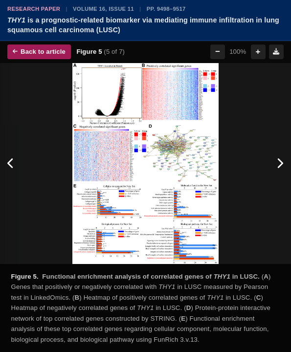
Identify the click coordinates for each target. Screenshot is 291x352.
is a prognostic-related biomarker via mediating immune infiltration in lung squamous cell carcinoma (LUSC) (143, 25)
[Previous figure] (11, 163)
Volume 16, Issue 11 (103, 9)
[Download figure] (276, 51)
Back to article (39, 51)
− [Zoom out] (217, 51)
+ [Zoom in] (258, 51)
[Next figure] (280, 163)
